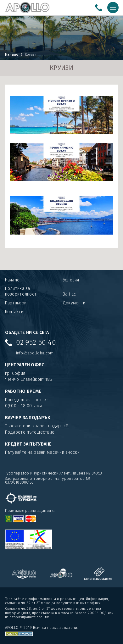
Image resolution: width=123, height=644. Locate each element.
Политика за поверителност (21, 291)
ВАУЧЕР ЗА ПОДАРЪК (28, 417)
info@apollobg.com (35, 353)
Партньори (16, 303)
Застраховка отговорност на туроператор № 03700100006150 (47, 480)
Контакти (14, 311)
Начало (12, 55)
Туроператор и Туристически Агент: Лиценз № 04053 (53, 473)
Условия (71, 280)
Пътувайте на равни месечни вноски (42, 452)
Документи (74, 303)
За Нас (69, 294)
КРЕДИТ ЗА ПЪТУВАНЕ (28, 444)
